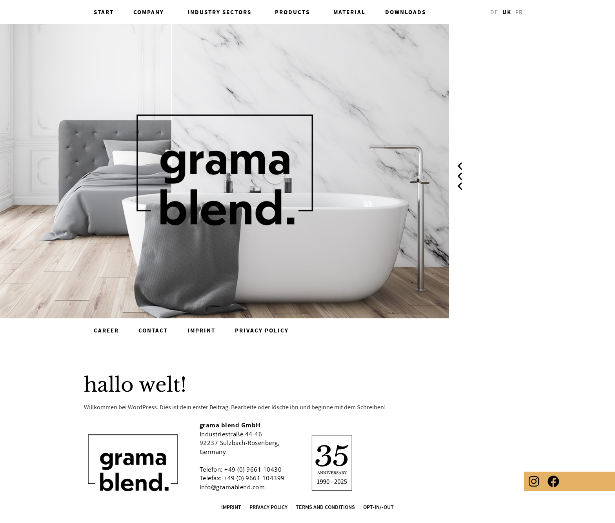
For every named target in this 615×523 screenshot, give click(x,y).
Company (150, 12)
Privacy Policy (262, 330)
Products (294, 12)
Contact (153, 330)
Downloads (405, 12)
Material (349, 12)
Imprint (201, 330)
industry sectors (221, 12)
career (106, 330)
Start (104, 12)
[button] (460, 166)
